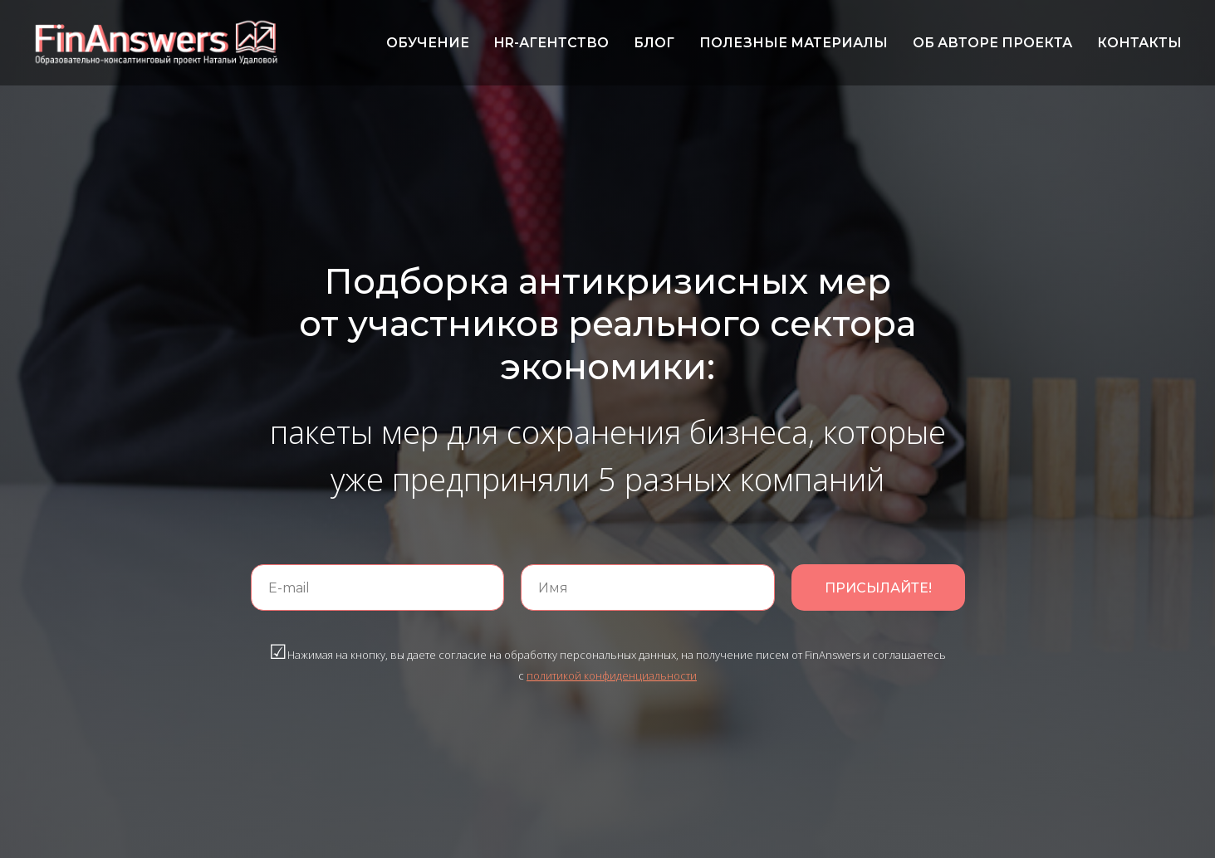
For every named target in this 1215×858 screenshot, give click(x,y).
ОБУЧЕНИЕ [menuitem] (427, 43)
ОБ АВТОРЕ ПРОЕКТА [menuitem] (992, 43)
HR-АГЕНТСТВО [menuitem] (551, 43)
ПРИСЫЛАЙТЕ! (878, 588)
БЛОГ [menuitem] (654, 43)
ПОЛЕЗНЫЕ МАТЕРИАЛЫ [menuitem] (793, 43)
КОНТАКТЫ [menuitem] (1139, 43)
